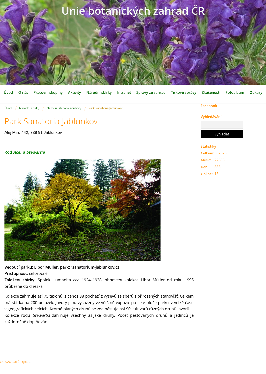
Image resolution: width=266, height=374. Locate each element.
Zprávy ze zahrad (151, 92)
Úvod (8, 92)
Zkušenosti (211, 92)
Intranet (124, 92)
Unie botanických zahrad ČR (133, 10)
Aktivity (74, 92)
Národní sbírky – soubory (64, 108)
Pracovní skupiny (48, 92)
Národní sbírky (99, 92)
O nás (23, 92)
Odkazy (255, 92)
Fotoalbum (235, 92)
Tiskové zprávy (183, 92)
